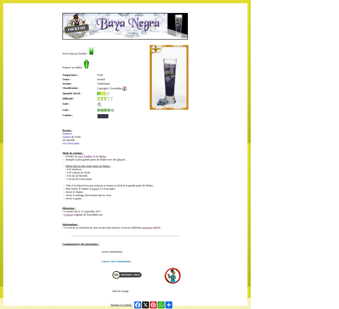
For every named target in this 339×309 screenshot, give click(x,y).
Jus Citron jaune (70, 143)
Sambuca (67, 133)
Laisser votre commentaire (116, 261)
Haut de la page (120, 291)
